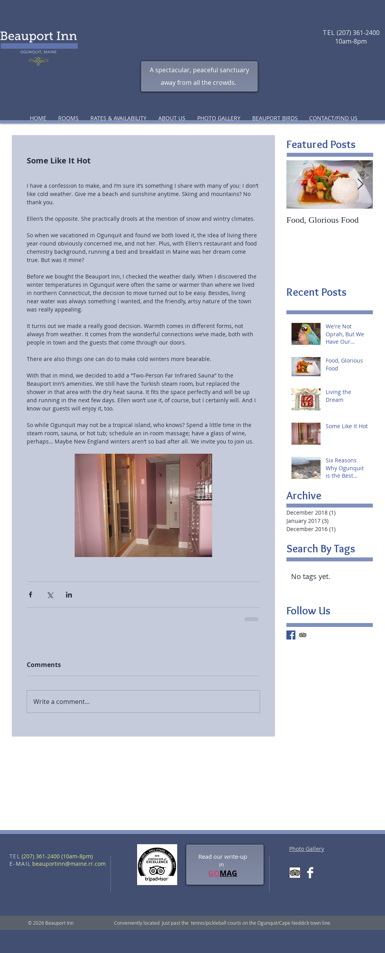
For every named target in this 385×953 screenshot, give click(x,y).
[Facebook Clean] (310, 872)
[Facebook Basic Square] (290, 635)
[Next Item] (360, 184)
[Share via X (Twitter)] (49, 594)
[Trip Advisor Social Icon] (302, 635)
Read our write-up (222, 856)
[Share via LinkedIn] (69, 594)
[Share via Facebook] (30, 594)
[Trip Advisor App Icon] (295, 872)
